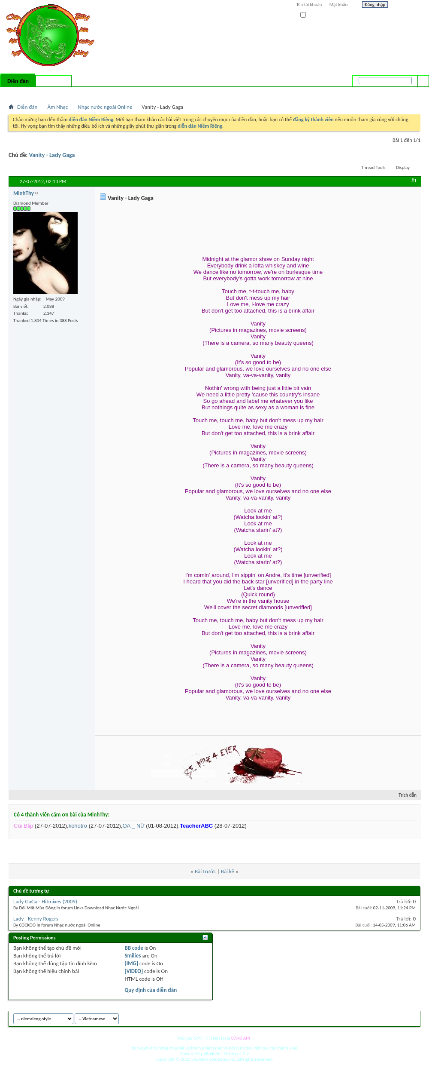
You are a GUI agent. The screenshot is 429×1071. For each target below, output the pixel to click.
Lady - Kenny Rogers (35, 918)
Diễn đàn (18, 81)
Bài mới (19, 92)
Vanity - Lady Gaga (52, 155)
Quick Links (120, 92)
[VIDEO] (133, 971)
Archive (395, 1017)
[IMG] (131, 963)
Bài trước (205, 871)
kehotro (78, 825)
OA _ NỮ (133, 825)
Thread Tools (373, 167)
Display (403, 167)
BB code (133, 948)
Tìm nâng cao (406, 92)
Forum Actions (84, 92)
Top (412, 1017)
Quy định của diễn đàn (150, 990)
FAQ (35, 92)
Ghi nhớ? (312, 15)
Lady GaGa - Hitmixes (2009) (45, 901)
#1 (414, 181)
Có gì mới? (53, 81)
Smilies (132, 955)
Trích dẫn (404, 795)
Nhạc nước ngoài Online (105, 107)
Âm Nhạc (57, 107)
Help (406, 6)
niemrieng (372, 1017)
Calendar (54, 92)
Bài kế (227, 871)
